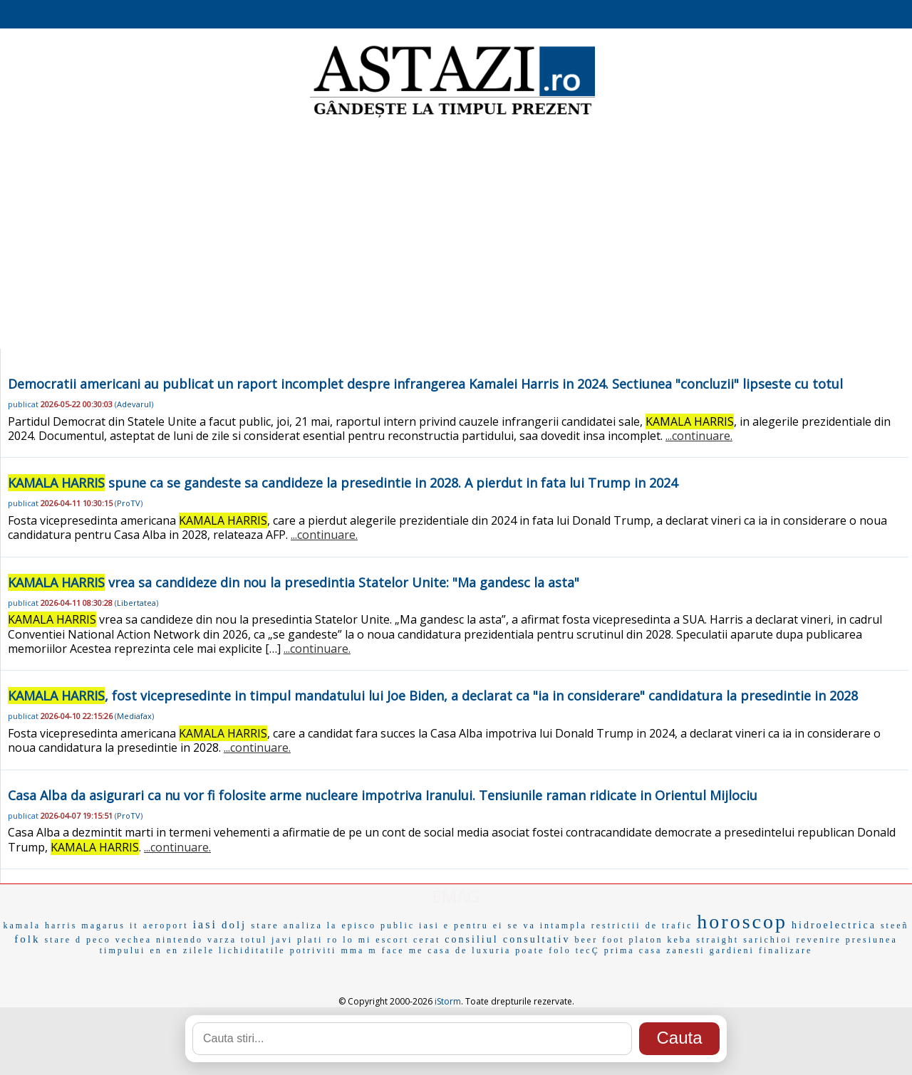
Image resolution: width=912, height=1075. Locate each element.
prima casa (633, 950)
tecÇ (588, 950)
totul (254, 940)
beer (586, 940)
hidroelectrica (834, 925)
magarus (103, 925)
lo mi (357, 940)
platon (645, 940)
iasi (205, 924)
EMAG (456, 896)
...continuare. (698, 436)
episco (358, 925)
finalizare (785, 950)
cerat (426, 940)
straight (717, 940)
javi (282, 940)
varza (222, 940)
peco (98, 940)
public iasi (410, 925)
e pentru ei (474, 925)
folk (27, 939)
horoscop (742, 922)
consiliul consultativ (507, 939)
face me (403, 950)
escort (392, 940)
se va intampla (546, 925)
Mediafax (134, 715)
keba (679, 940)
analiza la (311, 925)
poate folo (543, 950)
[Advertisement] (456, 235)
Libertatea (136, 602)
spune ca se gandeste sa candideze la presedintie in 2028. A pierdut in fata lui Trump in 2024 (343, 482)
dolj (234, 924)
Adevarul (134, 404)
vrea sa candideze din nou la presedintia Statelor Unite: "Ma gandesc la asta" (293, 582)
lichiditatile (252, 950)
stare (265, 925)
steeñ (895, 925)
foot (613, 940)
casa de (447, 950)
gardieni (732, 950)
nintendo (179, 940)
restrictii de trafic (642, 925)
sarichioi (767, 940)
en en (164, 950)
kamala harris (40, 925)
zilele (198, 950)
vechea (133, 940)
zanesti (685, 950)
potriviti (313, 950)
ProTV (128, 503)
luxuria (491, 950)
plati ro (317, 940)
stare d (63, 940)
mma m (359, 950)
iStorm (448, 1001)
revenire (818, 940)
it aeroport (159, 925)
